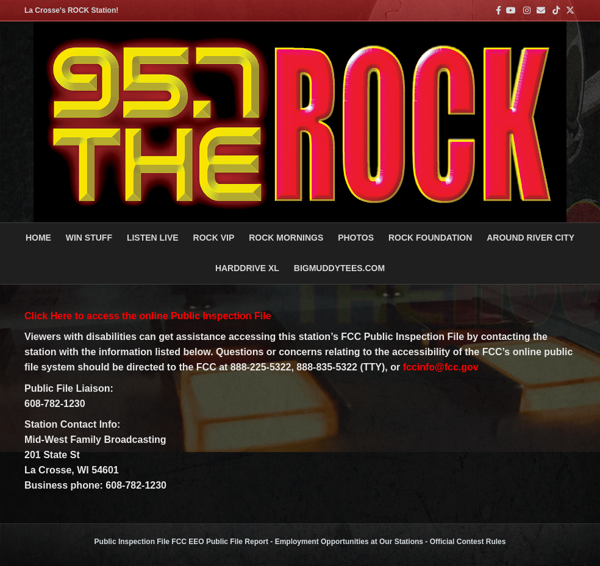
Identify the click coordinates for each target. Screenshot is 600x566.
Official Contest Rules (468, 541)
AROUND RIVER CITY (530, 237)
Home (38, 237)
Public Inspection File (132, 541)
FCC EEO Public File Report (219, 541)
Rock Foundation (430, 237)
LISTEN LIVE (153, 237)
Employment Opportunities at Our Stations (349, 541)
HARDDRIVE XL (247, 268)
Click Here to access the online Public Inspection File (147, 316)
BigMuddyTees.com (339, 268)
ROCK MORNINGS (286, 237)
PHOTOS (356, 237)
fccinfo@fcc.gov (441, 367)
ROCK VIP (214, 237)
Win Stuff (89, 237)
